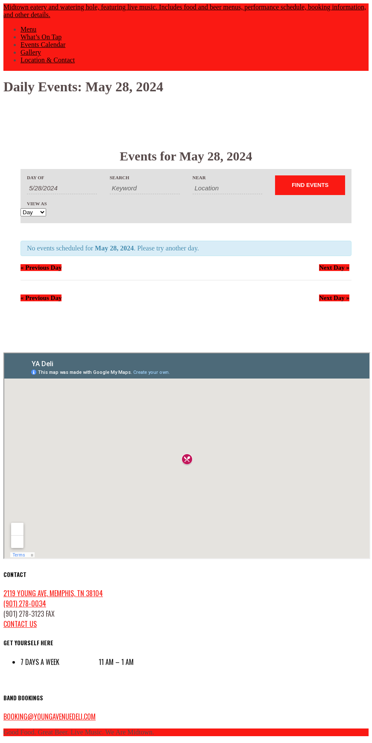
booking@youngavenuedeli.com (49, 716)
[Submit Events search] (310, 185)
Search (119, 177)
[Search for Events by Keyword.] (145, 188)
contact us (20, 624)
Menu (28, 29)
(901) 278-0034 (24, 603)
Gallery (31, 52)
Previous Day (41, 267)
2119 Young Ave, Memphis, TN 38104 (53, 593)
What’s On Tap (41, 37)
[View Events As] (33, 212)
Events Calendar (43, 44)
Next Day (334, 267)
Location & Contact (48, 60)
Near (199, 177)
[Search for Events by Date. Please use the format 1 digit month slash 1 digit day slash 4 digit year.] (62, 188)
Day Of (35, 177)
